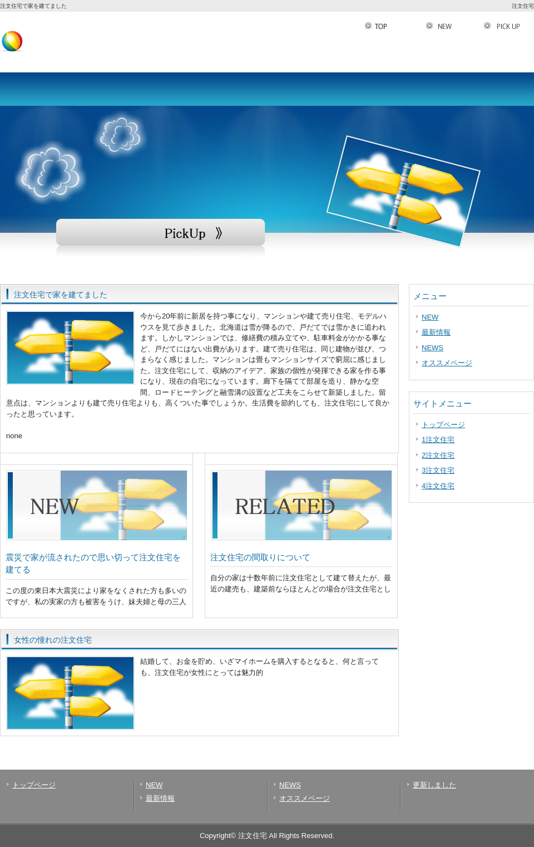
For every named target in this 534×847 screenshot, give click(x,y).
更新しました (434, 785)
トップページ (443, 424)
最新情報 (436, 332)
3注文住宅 (438, 470)
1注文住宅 (438, 439)
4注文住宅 (438, 486)
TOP (395, 26)
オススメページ (447, 363)
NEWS (432, 348)
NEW (454, 26)
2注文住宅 (438, 455)
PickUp (508, 26)
